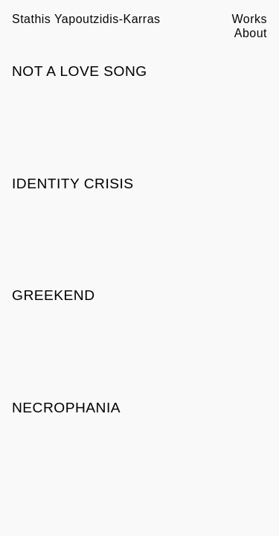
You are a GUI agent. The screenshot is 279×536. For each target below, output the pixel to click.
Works (249, 19)
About (250, 33)
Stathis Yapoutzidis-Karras (86, 19)
